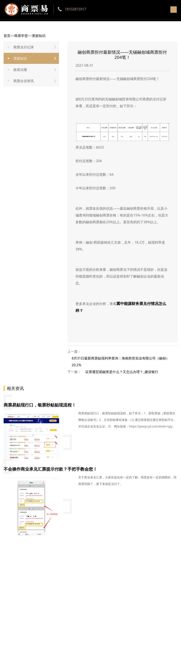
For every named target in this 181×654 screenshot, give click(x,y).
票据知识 (39, 35)
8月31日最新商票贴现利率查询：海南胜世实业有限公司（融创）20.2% (120, 361)
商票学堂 (21, 35)
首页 (7, 35)
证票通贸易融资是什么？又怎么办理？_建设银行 (121, 371)
